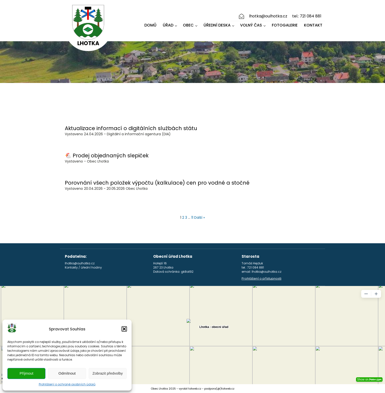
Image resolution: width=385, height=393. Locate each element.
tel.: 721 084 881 (306, 16)
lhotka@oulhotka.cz (268, 16)
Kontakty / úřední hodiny (83, 268)
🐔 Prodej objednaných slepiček (107, 155)
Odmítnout (67, 373)
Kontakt (313, 25)
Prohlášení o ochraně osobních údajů (67, 384)
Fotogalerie (285, 25)
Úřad (168, 25)
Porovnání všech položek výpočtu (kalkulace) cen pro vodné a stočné (157, 182)
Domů (150, 25)
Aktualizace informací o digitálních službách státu (131, 128)
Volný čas (251, 25)
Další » (199, 217)
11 (192, 217)
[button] (124, 328)
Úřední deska (217, 25)
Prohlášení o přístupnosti (261, 278)
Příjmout (26, 373)
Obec (188, 25)
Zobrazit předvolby (108, 373)
